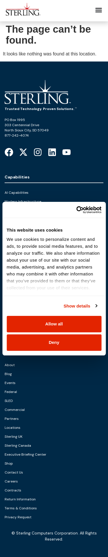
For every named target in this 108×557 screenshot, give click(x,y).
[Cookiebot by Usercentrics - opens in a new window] (76, 210)
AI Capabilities (17, 192)
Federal (11, 392)
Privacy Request (18, 517)
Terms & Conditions (21, 508)
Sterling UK (13, 436)
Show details (77, 305)
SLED (9, 400)
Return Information (20, 499)
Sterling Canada (18, 445)
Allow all (54, 323)
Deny (54, 342)
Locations (12, 427)
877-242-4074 (17, 135)
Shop (9, 463)
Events (10, 383)
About (10, 365)
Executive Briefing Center (25, 454)
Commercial (15, 409)
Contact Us (14, 472)
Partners (12, 418)
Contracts (13, 490)
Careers (11, 481)
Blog (8, 374)
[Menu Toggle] (98, 10)
